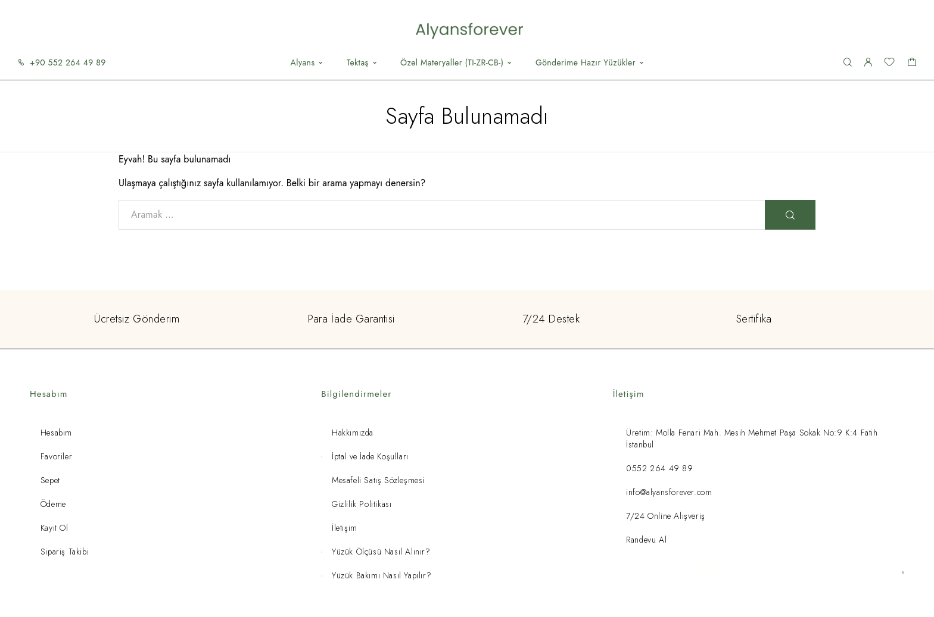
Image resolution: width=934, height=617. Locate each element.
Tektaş (358, 63)
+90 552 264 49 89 (68, 62)
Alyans (303, 63)
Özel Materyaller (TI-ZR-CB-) (451, 63)
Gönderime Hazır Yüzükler (586, 63)
